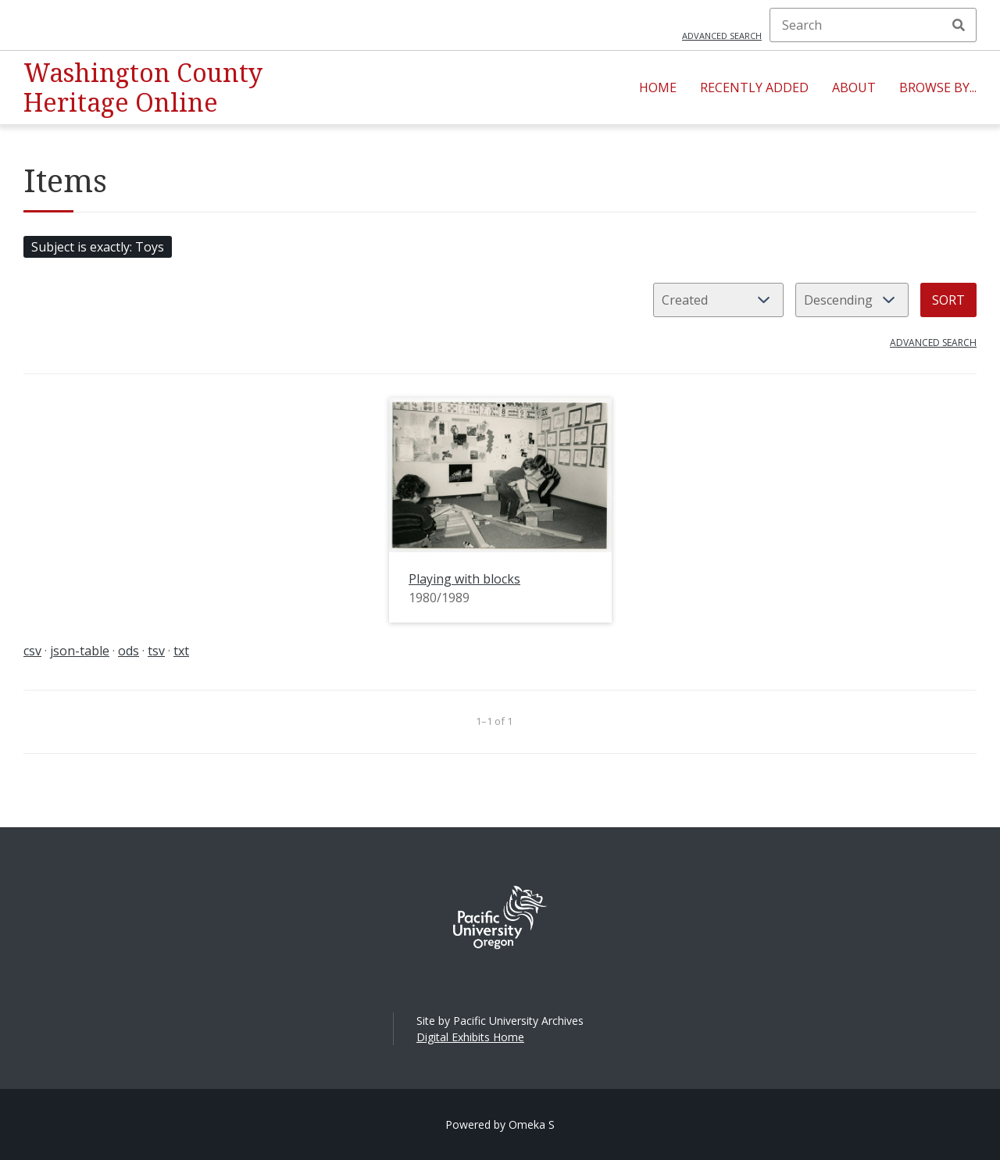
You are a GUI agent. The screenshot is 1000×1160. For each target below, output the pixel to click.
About (854, 87)
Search (959, 25)
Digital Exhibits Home (470, 1037)
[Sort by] (718, 300)
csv (32, 650)
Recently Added (754, 87)
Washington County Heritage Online (142, 87)
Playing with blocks (464, 578)
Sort (948, 300)
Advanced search (722, 35)
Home (658, 87)
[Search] (873, 25)
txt (181, 650)
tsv (156, 650)
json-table (79, 650)
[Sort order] (852, 300)
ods (128, 650)
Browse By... (938, 87)
